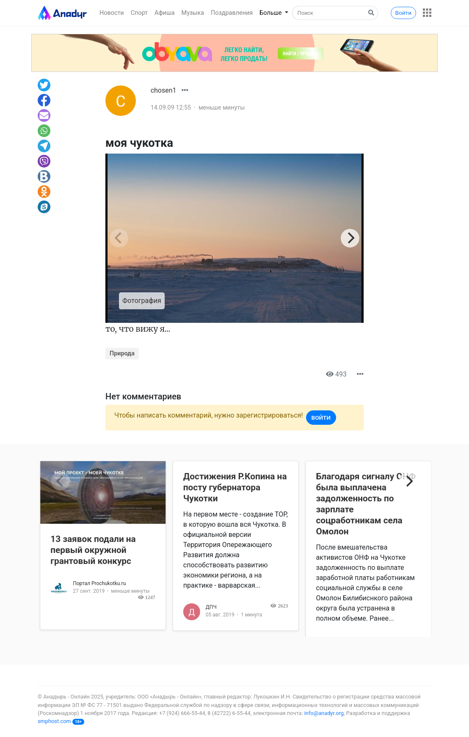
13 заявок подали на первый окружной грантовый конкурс (93, 550)
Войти (403, 12)
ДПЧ (211, 607)
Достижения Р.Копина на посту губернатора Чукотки (235, 487)
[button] (427, 12)
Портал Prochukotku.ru (99, 583)
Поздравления (232, 12)
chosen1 (164, 90)
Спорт (139, 12)
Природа (122, 353)
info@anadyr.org (324, 713)
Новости (111, 12)
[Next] (350, 238)
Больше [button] (271, 12)
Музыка (193, 12)
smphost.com (54, 721)
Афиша (164, 12)
